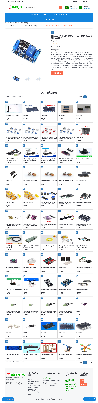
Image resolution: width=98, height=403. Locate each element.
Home (7, 26)
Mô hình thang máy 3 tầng (47, 354)
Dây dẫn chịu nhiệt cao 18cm (12, 354)
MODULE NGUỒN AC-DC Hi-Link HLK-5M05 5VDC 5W (83, 225)
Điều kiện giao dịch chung (70, 381)
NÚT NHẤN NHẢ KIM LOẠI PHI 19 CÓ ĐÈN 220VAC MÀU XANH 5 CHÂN (14, 139)
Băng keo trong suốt (28, 202)
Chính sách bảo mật (71, 384)
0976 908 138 (13, 382)
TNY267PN (79, 333)
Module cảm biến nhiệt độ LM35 (48, 289)
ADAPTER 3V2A (9, 180)
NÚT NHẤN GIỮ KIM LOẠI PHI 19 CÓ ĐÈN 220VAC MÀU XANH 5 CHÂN (31, 139)
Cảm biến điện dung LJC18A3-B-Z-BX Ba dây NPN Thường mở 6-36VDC (31, 160)
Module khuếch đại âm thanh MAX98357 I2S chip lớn (13, 268)
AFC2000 (25, 289)
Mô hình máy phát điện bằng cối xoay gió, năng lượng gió (84, 355)
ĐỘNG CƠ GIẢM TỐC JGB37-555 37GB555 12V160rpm (31, 246)
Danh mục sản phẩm (16, 26)
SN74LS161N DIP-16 (81, 180)
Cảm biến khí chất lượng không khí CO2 (48, 225)
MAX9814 (78, 311)
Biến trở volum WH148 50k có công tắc (66, 181)
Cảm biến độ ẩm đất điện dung (66, 224)
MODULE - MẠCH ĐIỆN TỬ (30, 26)
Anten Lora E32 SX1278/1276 (12, 115)
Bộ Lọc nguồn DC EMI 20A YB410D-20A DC (29, 268)
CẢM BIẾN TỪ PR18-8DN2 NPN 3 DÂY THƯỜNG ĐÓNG (13, 159)
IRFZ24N (25, 333)
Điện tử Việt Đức (57, 399)
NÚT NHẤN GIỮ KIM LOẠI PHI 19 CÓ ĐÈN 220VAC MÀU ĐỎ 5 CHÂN (49, 138)
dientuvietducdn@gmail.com (15, 384)
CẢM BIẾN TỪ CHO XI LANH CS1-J (14, 290)
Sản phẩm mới (45, 15)
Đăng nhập (76, 1)
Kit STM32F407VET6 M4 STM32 (83, 202)
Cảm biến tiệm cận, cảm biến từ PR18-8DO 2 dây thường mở (66, 312)
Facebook (83, 384)
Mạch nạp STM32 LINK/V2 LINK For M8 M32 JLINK (66, 246)
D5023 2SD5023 (62, 267)
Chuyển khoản (47, 378)
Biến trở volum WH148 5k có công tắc (49, 181)
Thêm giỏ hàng (57, 73)
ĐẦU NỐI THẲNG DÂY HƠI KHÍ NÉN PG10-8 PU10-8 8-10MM (48, 203)
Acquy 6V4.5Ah (79, 137)
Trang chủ (34, 15)
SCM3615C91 (44, 333)
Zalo (82, 381)
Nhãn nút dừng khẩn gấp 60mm (48, 246)
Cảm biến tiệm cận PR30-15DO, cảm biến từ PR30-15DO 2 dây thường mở (30, 313)
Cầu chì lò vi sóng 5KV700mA (30, 354)
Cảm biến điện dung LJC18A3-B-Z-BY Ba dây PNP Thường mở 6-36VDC (49, 160)
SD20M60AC (62, 115)
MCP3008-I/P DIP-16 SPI (82, 289)
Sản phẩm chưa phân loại (59, 15)
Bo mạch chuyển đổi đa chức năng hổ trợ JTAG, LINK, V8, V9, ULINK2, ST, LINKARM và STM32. (67, 204)
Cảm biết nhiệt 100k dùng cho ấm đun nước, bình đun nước (84, 268)
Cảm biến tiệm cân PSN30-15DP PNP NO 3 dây (13, 246)
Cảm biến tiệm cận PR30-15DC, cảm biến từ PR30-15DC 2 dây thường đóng (13, 313)
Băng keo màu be (10, 202)
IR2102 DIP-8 (79, 115)
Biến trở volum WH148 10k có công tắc (30, 181)
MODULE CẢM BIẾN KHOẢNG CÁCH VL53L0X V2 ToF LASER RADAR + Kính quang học (66, 160)
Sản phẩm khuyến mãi (49, 19)
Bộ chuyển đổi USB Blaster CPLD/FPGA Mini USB (82, 246)
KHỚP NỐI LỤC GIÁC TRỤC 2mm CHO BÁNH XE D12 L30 (13, 225)
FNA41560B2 (62, 333)
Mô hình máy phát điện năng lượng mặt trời (65, 355)
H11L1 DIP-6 (8, 333)
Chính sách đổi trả (70, 386)
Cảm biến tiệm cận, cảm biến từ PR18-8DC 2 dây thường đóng (48, 312)
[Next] (91, 97)
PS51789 (25, 115)
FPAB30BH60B (44, 115)
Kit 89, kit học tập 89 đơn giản (48, 267)
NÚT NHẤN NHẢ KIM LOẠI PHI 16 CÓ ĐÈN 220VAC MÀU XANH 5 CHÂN (67, 139)
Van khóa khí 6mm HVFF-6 (82, 159)
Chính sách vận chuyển (69, 389)
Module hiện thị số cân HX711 (66, 289)
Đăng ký (84, 1)
